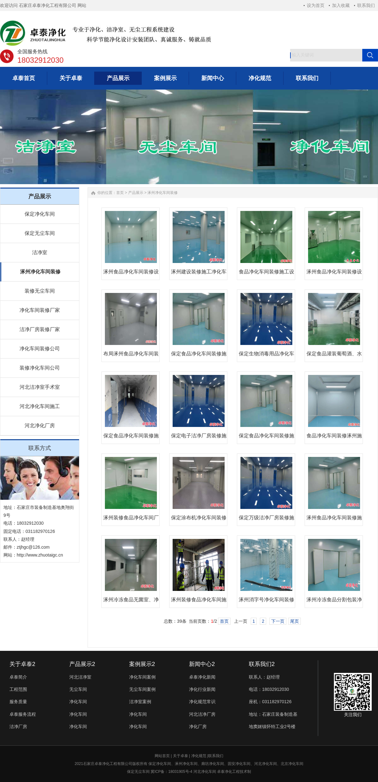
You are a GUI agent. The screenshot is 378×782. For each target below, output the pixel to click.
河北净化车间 (204, 771)
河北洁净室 (80, 677)
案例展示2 (142, 664)
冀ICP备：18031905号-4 (171, 771)
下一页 (277, 621)
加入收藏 (341, 5)
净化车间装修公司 (40, 348)
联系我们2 (262, 664)
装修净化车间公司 (40, 368)
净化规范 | (199, 756)
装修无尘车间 (40, 291)
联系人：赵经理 (264, 677)
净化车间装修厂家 (40, 310)
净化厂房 (198, 726)
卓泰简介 (18, 677)
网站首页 (162, 756)
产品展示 (135, 192)
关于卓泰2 (22, 664)
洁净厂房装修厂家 (40, 329)
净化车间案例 (142, 677)
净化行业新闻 (202, 689)
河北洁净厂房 (202, 714)
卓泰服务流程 (22, 714)
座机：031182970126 (270, 701)
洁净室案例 (140, 701)
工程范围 (18, 689)
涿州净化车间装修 (40, 271)
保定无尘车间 (40, 233)
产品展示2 (82, 664)
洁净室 (39, 252)
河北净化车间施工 (40, 406)
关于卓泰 (180, 756)
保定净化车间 (40, 214)
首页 (120, 192)
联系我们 (366, 5)
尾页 (294, 621)
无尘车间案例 (142, 689)
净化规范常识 (202, 701)
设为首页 (315, 5)
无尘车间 (78, 689)
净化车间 (78, 701)
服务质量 (18, 701)
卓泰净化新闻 (202, 677)
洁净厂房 (18, 726)
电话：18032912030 (269, 689)
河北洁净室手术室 (40, 387)
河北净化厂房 (40, 425)
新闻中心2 (202, 664)
